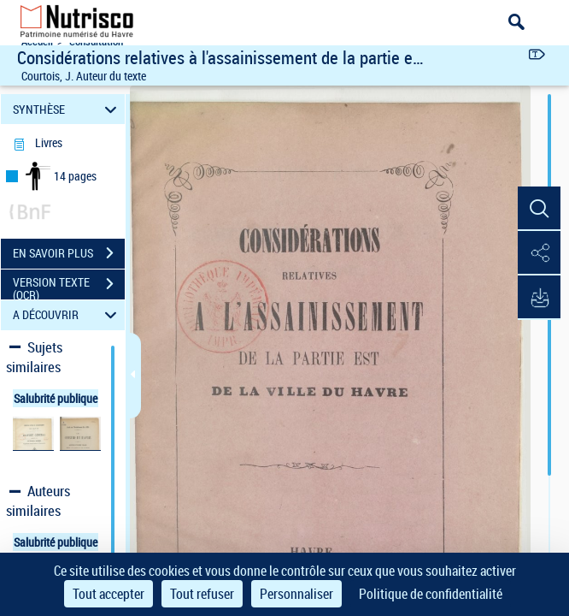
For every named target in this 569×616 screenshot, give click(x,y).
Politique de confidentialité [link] (430, 593)
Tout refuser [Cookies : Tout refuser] (202, 593)
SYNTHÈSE (67, 109)
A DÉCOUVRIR (67, 315)
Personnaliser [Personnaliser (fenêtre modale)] (296, 593)
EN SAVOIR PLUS (69, 253)
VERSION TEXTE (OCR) (69, 285)
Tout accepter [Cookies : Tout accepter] (108, 593)
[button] (539, 209)
